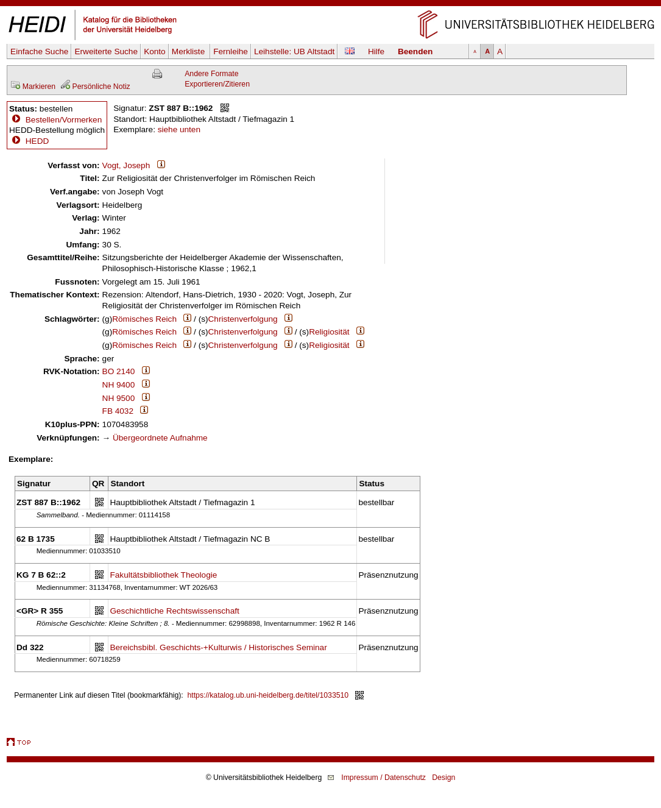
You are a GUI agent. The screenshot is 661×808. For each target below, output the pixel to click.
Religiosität (329, 331)
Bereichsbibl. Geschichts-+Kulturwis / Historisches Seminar (218, 647)
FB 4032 (117, 411)
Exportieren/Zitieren (217, 84)
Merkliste (189, 51)
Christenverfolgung (243, 319)
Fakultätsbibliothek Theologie (163, 574)
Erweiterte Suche (106, 51)
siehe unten (179, 129)
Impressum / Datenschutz (383, 777)
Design (443, 777)
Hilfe (376, 51)
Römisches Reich (144, 319)
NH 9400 (118, 384)
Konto (155, 51)
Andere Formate (211, 73)
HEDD (29, 141)
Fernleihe (230, 51)
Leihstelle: (294, 51)
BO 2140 (118, 371)
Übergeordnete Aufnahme (160, 437)
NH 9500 (118, 398)
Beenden (415, 51)
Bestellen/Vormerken (64, 119)
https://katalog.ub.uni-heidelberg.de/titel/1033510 (268, 695)
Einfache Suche (39, 51)
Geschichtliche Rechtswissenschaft (174, 610)
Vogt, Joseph (126, 165)
